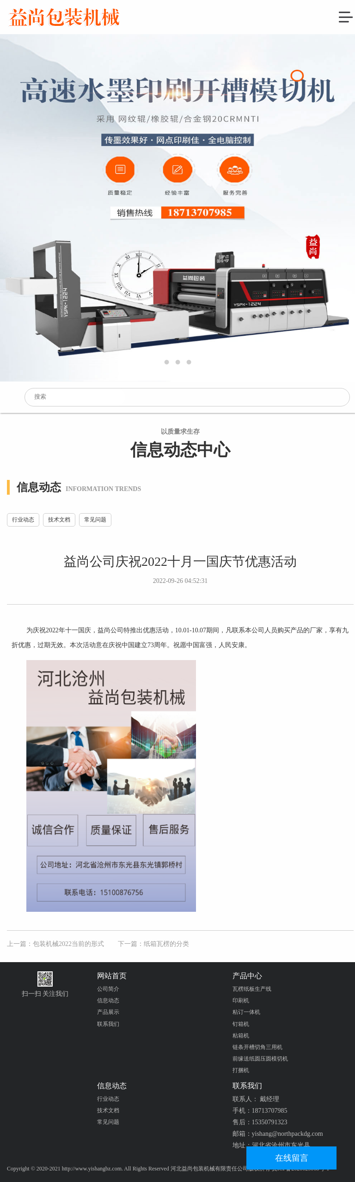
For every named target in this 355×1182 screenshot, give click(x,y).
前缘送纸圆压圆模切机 (260, 1058)
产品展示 (108, 1012)
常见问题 (95, 519)
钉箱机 (241, 1024)
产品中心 (247, 976)
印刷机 (241, 1000)
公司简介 (108, 989)
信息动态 (108, 1000)
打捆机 (241, 1070)
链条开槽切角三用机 (257, 1047)
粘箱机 (241, 1035)
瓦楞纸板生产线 (252, 989)
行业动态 (23, 519)
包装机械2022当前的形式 (68, 943)
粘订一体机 (246, 1012)
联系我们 (108, 1024)
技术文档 (59, 519)
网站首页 (112, 976)
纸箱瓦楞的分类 (166, 943)
